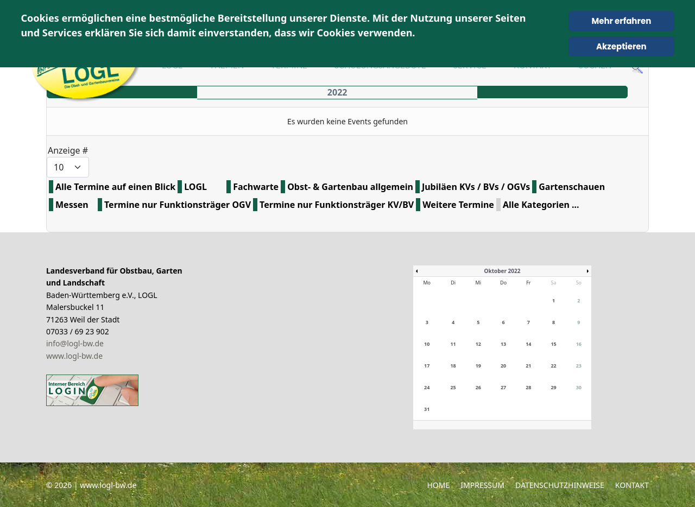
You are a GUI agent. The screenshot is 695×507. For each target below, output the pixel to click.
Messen (72, 205)
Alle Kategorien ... (541, 205)
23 (579, 365)
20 (503, 365)
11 (453, 343)
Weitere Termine (458, 205)
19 (478, 365)
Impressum (482, 485)
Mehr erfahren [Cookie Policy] (621, 21)
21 (528, 365)
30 (579, 387)
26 (478, 387)
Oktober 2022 (502, 271)
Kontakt (632, 485)
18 (453, 365)
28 (528, 387)
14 (528, 343)
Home (438, 485)
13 (503, 343)
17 (426, 365)
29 (553, 387)
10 (426, 343)
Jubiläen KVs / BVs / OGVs (476, 187)
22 (553, 365)
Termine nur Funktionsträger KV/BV (337, 205)
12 (478, 343)
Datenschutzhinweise (559, 485)
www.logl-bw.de (74, 356)
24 (426, 387)
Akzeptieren (621, 46)
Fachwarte (256, 187)
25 (453, 387)
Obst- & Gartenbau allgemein (350, 187)
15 (553, 343)
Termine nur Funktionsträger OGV (177, 205)
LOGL (195, 187)
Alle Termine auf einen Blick (115, 187)
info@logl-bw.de (75, 343)
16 (579, 343)
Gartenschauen (572, 187)
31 (426, 409)
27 (503, 387)
